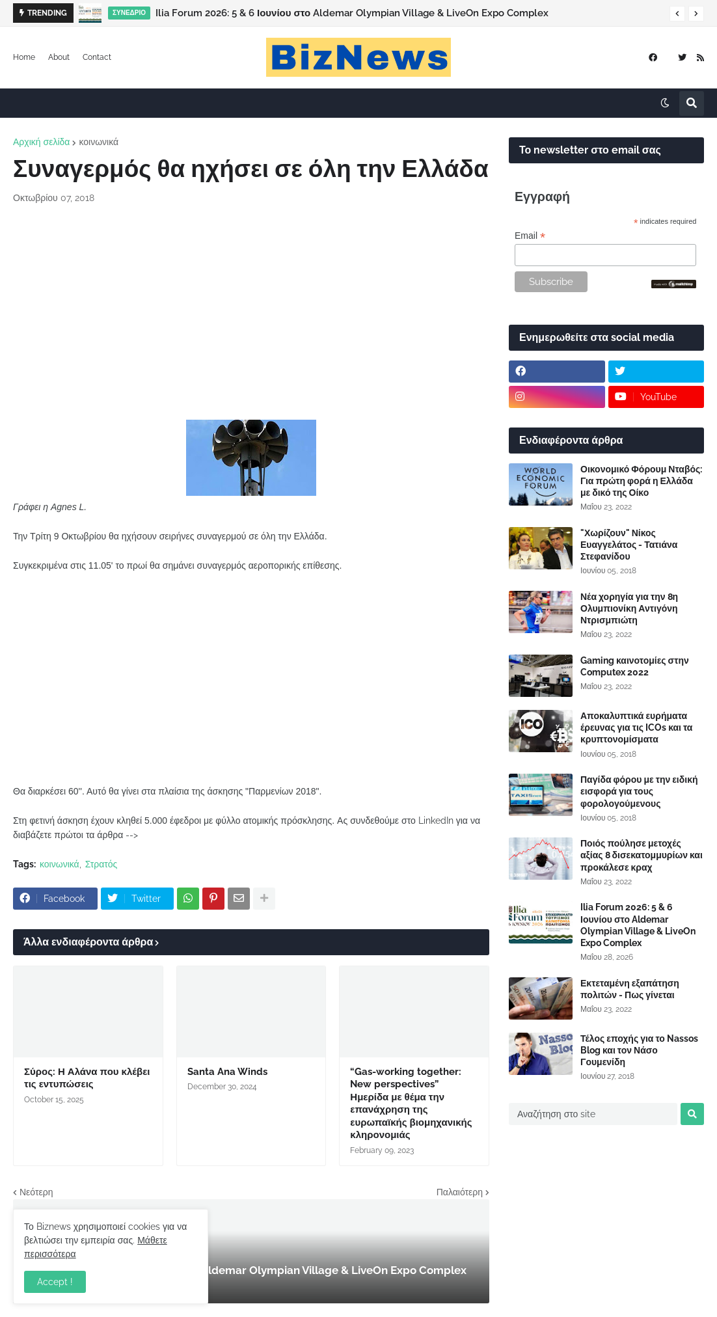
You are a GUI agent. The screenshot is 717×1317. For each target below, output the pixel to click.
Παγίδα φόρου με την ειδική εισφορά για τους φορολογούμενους (639, 791)
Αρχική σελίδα (41, 141)
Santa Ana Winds (227, 1072)
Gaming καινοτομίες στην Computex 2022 (634, 666)
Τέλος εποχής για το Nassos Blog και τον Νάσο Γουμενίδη (639, 1050)
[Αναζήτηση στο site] (593, 1114)
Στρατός (101, 864)
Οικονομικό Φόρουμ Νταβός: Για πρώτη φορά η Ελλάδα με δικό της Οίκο (641, 481)
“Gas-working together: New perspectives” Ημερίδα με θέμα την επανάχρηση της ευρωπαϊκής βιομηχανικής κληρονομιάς (411, 1103)
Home (24, 57)
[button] (677, 13)
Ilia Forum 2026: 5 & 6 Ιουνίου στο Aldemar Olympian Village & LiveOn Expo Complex (352, 13)
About (59, 57)
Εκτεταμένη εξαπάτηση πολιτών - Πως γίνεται (629, 989)
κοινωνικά (98, 141)
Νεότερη (36, 1192)
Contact (97, 57)
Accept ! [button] (55, 1282)
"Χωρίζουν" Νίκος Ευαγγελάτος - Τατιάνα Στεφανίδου (628, 545)
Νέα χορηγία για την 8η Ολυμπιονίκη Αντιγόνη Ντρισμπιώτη (629, 608)
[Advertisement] (251, 312)
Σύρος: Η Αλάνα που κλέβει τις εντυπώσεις (87, 1078)
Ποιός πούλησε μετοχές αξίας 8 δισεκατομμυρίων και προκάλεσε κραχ (641, 855)
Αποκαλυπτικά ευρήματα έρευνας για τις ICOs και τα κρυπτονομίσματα (636, 727)
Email (530, 236)
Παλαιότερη (460, 1192)
